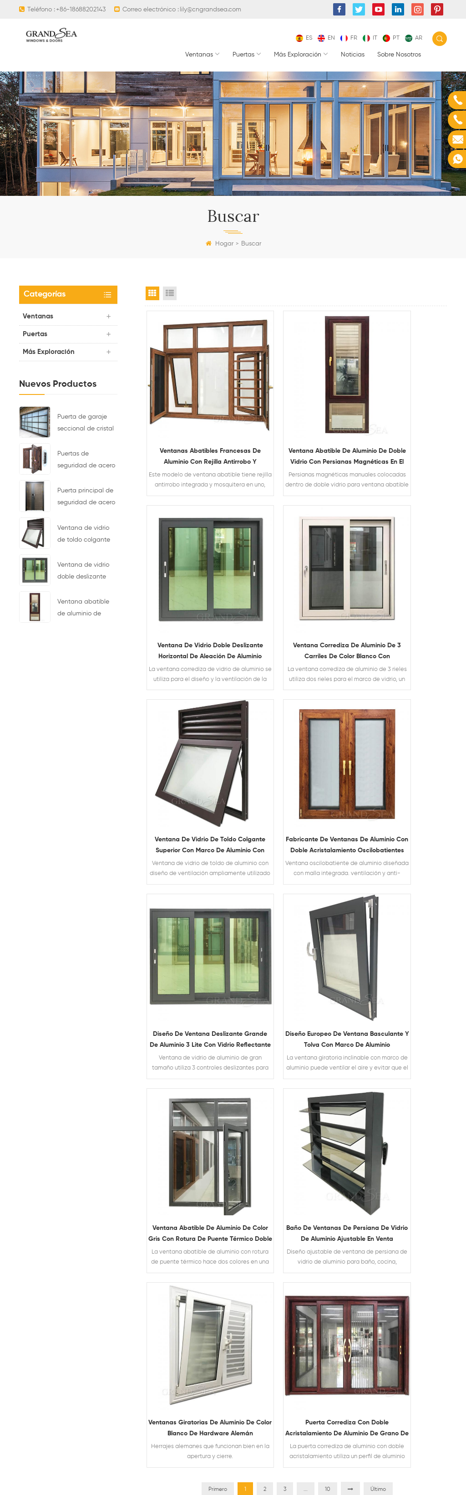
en (326, 38)
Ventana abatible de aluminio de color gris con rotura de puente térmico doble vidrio (396, 740)
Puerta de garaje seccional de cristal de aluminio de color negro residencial (87, 424)
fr (348, 38)
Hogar (219, 244)
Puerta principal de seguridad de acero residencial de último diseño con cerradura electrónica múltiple (86, 497)
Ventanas (199, 54)
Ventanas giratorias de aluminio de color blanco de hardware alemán (296, 900)
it (370, 38)
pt (391, 38)
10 (327, 968)
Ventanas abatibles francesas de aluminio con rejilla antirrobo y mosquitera (195, 421)
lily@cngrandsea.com (210, 9)
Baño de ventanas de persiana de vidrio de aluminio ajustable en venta (195, 900)
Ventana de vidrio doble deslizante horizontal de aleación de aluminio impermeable (83, 572)
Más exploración (297, 54)
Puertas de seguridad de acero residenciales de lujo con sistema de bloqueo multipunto (86, 461)
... (306, 968)
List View (170, 293)
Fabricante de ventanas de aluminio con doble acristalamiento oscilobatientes (397, 581)
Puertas (243, 54)
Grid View (152, 293)
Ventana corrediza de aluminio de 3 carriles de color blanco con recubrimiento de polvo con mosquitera (195, 581)
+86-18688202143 (81, 9)
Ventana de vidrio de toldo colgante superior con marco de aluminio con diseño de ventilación (85, 535)
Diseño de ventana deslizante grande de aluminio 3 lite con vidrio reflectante (195, 740)
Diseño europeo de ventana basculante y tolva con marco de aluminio (295, 740)
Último (378, 968)
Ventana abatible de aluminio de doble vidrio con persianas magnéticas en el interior (83, 609)
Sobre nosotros (399, 54)
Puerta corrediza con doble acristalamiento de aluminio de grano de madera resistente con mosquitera (396, 900)
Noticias (353, 54)
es (304, 38)
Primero (217, 968)
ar (413, 38)
